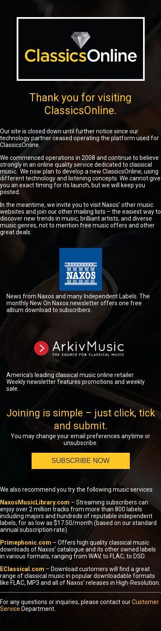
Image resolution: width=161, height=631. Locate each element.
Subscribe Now (80, 460)
